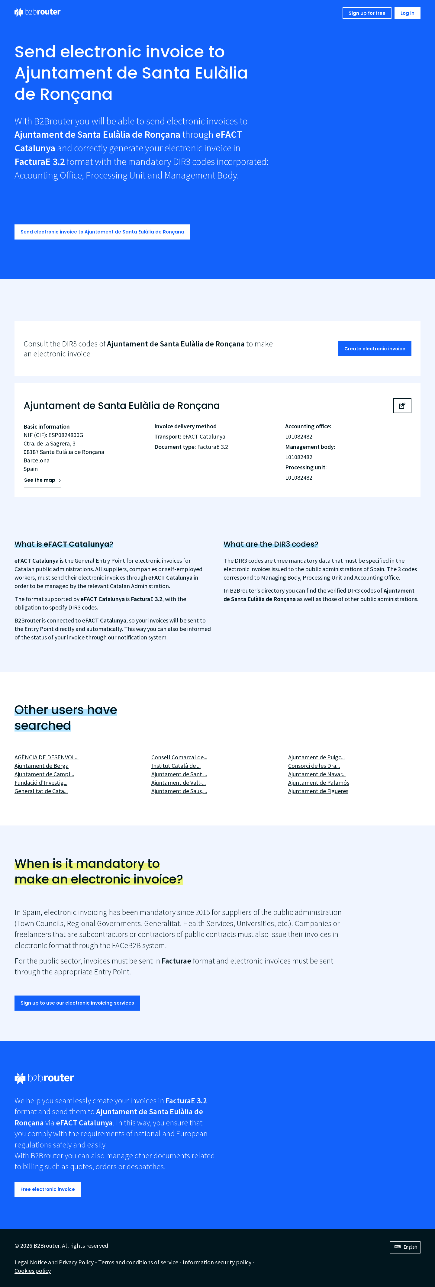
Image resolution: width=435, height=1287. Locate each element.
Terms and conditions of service (138, 1262)
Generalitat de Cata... (41, 791)
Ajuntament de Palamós (318, 782)
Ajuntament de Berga (41, 765)
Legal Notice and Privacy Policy (54, 1262)
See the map (39, 480)
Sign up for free (367, 13)
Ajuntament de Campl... (44, 774)
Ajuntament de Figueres (318, 791)
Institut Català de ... (176, 765)
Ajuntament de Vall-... (178, 782)
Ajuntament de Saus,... (179, 791)
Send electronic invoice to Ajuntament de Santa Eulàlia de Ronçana (102, 232)
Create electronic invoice (374, 349)
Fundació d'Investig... (40, 782)
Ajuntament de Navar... (317, 774)
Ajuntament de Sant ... (179, 774)
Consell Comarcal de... (179, 757)
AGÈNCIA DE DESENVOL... (46, 757)
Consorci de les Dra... (314, 765)
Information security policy (217, 1262)
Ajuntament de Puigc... (316, 757)
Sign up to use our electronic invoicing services (77, 1003)
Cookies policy (32, 1270)
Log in (407, 13)
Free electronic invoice (48, 1189)
